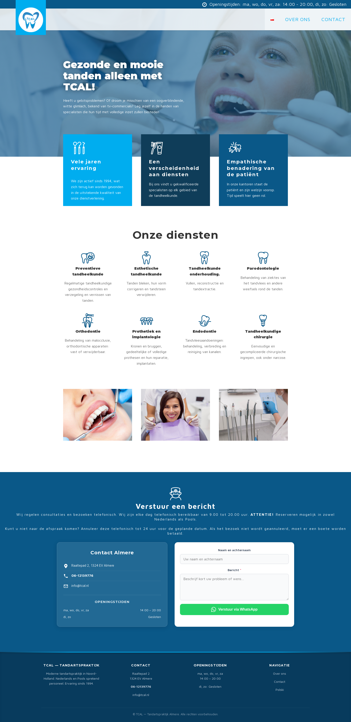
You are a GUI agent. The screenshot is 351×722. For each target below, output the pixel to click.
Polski (280, 690)
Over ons (279, 673)
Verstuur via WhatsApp (234, 609)
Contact (279, 681)
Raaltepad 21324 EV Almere (141, 676)
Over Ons (297, 19)
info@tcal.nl (141, 695)
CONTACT (333, 19)
